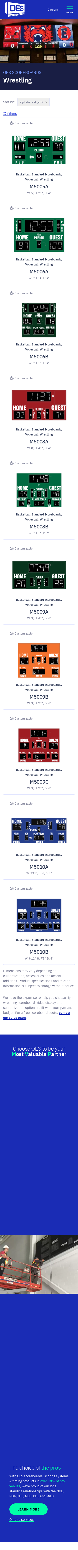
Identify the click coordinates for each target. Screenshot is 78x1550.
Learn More (28, 1509)
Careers (53, 9)
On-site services (21, 1519)
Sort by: (9, 101)
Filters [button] (10, 113)
